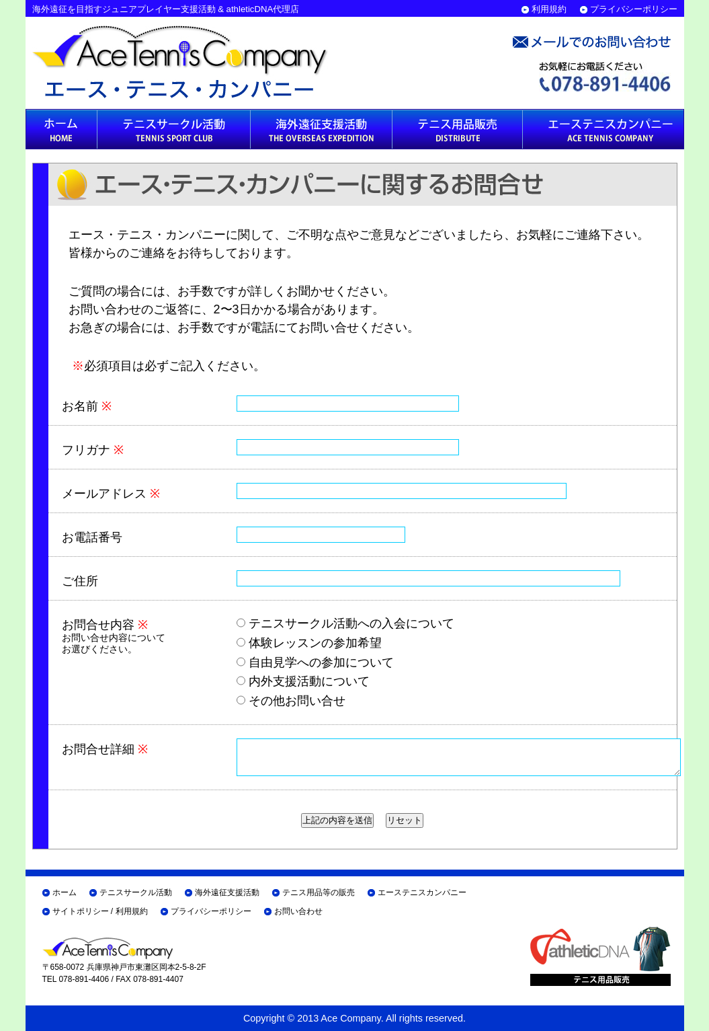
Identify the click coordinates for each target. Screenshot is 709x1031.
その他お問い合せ (291, 701)
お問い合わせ (298, 911)
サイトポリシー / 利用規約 (100, 911)
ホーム (64, 892)
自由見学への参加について (315, 662)
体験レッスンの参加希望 (309, 643)
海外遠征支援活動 (227, 892)
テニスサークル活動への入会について (345, 623)
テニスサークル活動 (135, 892)
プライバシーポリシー (633, 9)
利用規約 (549, 9)
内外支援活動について (303, 681)
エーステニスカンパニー (422, 892)
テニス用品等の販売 (318, 892)
